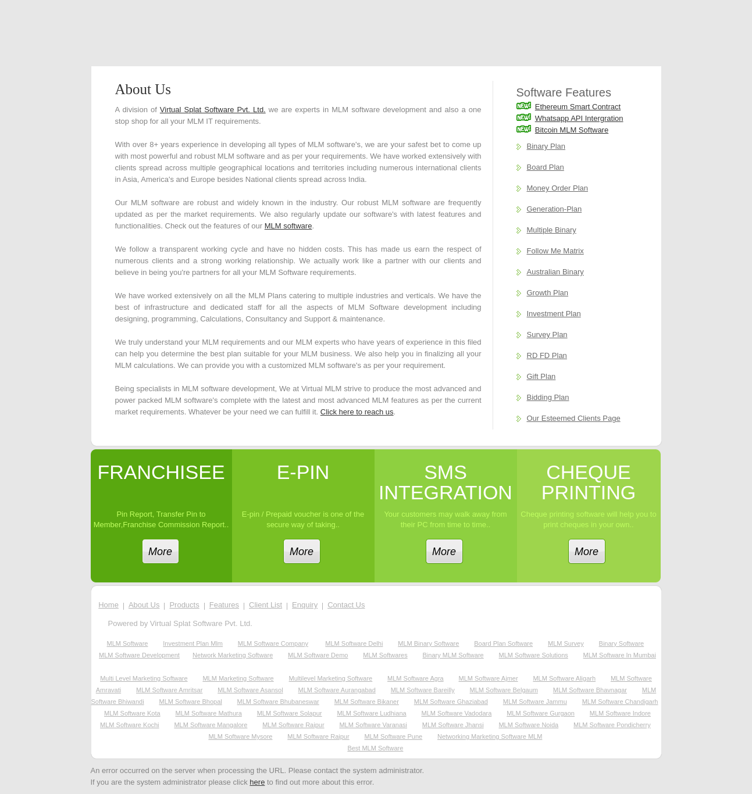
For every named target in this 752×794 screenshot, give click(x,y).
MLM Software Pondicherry (612, 724)
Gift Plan (541, 376)
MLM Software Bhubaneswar (278, 701)
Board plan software (503, 643)
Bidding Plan (548, 397)
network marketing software (233, 655)
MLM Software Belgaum (504, 689)
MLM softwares (385, 655)
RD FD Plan (547, 355)
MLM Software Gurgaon (541, 713)
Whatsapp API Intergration (579, 118)
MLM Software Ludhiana (371, 713)
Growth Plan (548, 292)
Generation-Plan (554, 209)
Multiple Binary (551, 230)
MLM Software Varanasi (373, 724)
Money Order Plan (558, 188)
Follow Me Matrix (555, 250)
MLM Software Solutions (533, 655)
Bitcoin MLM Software (571, 130)
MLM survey (566, 643)
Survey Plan (547, 334)
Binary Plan (546, 146)
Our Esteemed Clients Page (574, 418)
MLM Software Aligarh (564, 678)
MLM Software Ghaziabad (451, 701)
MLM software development (139, 655)
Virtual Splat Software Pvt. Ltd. (213, 109)
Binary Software (621, 643)
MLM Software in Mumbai (619, 655)
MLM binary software (428, 643)
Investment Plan (554, 313)
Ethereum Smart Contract (578, 106)
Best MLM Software (375, 748)
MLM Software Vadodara (456, 713)
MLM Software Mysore (240, 736)
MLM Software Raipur (293, 724)
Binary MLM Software (453, 655)
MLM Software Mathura (208, 713)
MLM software (288, 225)
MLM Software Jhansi (453, 724)
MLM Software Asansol (250, 689)
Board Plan (545, 167)
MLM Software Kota (132, 713)
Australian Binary (555, 271)
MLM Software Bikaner (366, 701)
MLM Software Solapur (289, 713)
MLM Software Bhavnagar (590, 689)
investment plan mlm (193, 643)
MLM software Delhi (354, 643)
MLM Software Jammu (535, 701)
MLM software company (273, 643)
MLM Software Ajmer (488, 678)
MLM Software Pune (394, 736)
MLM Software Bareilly (423, 689)
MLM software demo (318, 655)
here (257, 782)
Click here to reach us (357, 411)
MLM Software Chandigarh (620, 701)
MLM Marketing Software (237, 678)
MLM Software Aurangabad (337, 689)
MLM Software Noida (528, 724)
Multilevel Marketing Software (331, 678)
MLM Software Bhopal (190, 701)
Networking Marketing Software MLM (489, 736)
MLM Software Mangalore (210, 724)
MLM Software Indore (620, 713)
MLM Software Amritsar (169, 689)
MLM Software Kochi (129, 724)
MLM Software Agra (415, 678)
